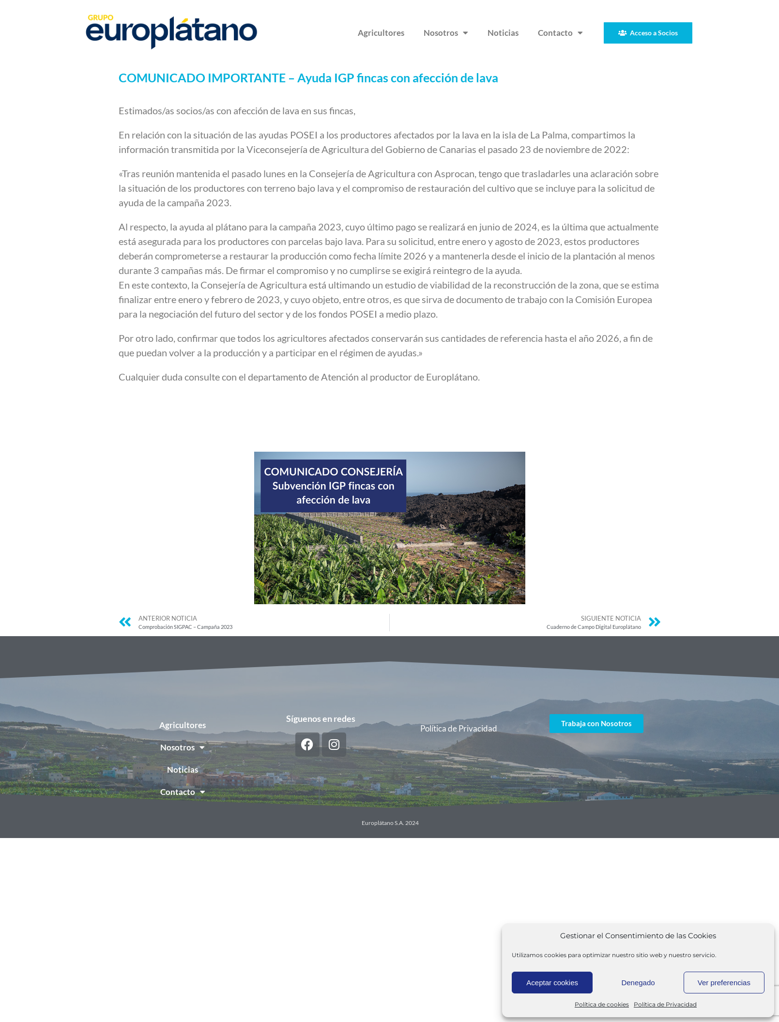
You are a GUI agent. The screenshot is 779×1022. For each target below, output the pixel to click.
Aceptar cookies (552, 982)
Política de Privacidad (665, 1004)
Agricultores (381, 33)
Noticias (503, 33)
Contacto (560, 33)
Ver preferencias (724, 982)
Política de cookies (602, 1004)
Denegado (638, 982)
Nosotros (446, 33)
